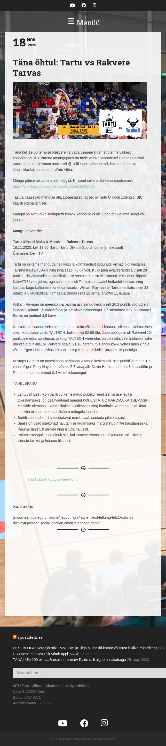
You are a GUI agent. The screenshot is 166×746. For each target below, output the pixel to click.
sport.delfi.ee (30, 637)
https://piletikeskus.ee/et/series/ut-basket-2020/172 (53, 186)
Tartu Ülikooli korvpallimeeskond (51, 479)
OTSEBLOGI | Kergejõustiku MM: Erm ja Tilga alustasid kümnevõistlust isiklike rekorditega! (86, 648)
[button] (83, 23)
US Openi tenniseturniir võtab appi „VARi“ (46, 654)
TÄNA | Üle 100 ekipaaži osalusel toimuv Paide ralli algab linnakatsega (69, 660)
